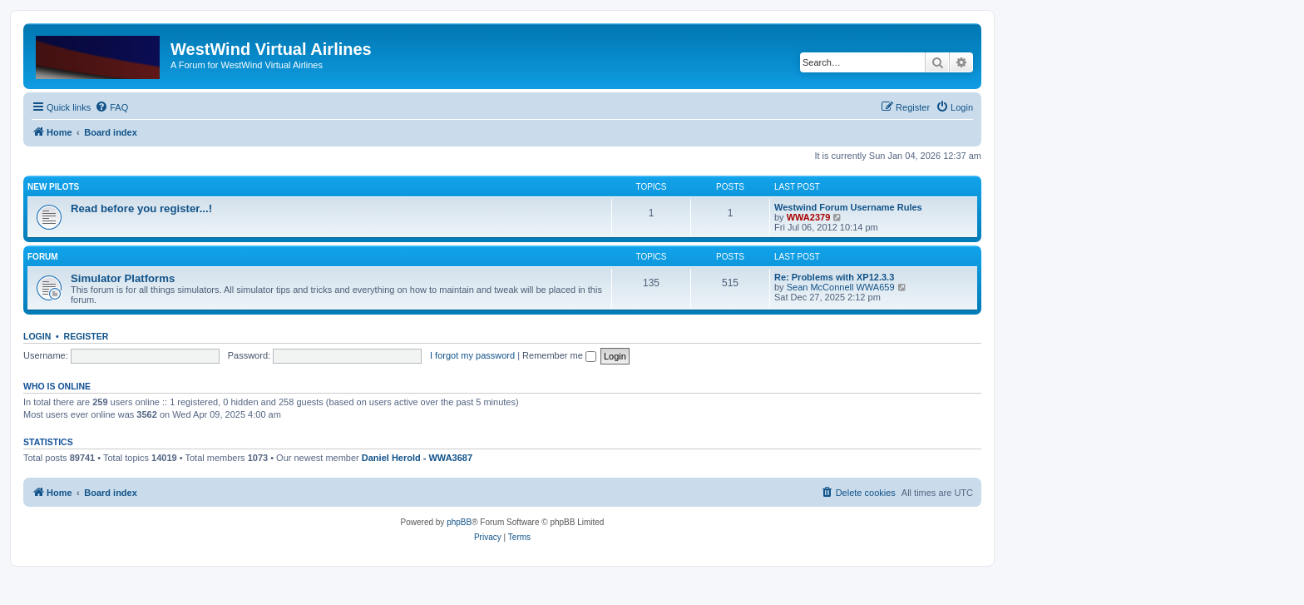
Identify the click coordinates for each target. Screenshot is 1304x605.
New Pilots (53, 186)
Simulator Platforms (123, 278)
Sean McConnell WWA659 (841, 287)
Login (37, 336)
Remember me (559, 355)
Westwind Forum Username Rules (848, 207)
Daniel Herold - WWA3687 (417, 458)
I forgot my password (472, 355)
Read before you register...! (141, 208)
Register (86, 336)
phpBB (459, 522)
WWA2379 (809, 217)
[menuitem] (111, 107)
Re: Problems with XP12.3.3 (834, 277)
